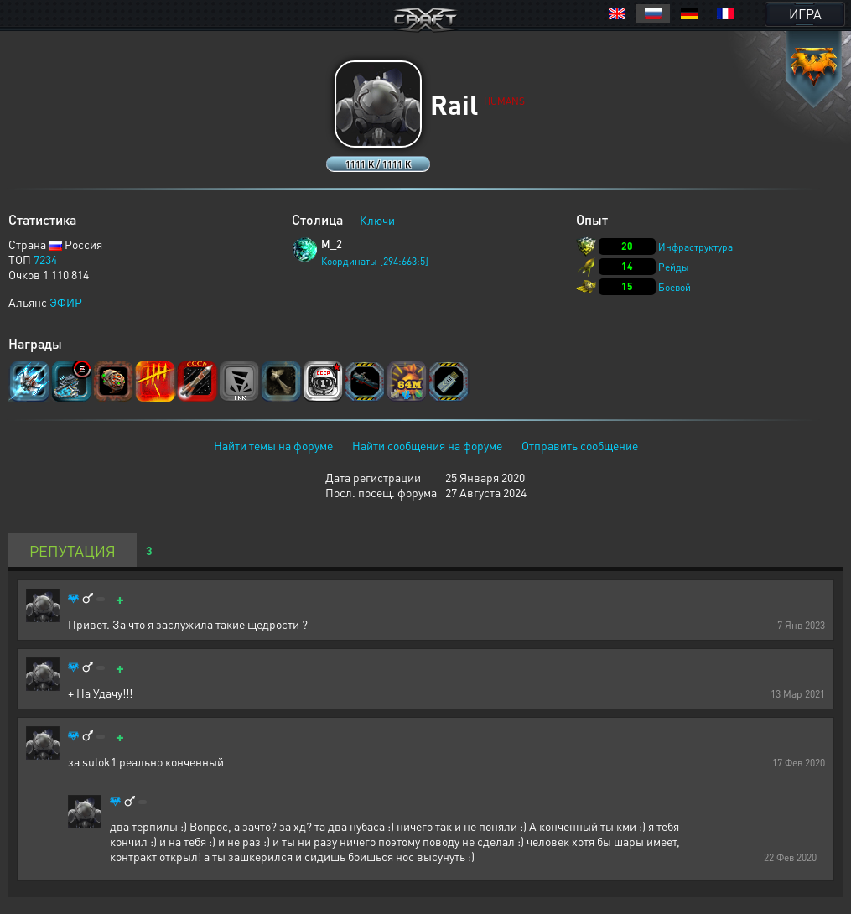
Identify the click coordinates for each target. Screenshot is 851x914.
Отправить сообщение (579, 445)
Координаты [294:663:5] (374, 261)
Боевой (674, 287)
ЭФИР (65, 301)
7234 (45, 259)
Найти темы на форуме (273, 445)
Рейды (673, 267)
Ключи (377, 219)
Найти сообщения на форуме (427, 445)
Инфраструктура (695, 247)
